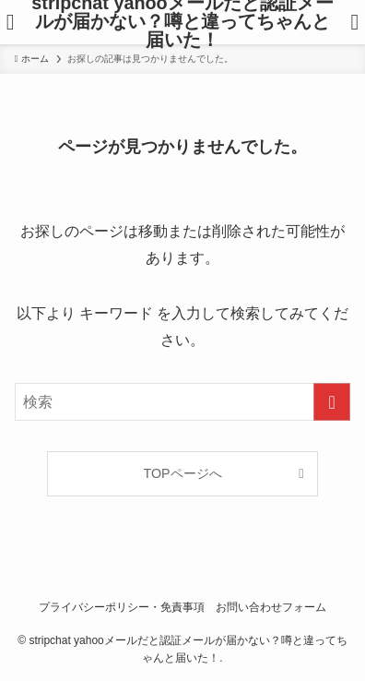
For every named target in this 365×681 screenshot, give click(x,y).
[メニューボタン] (10, 22)
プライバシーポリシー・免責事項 (122, 607)
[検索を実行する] (331, 402)
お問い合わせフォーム (271, 607)
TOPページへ (182, 473)
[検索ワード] (182, 402)
